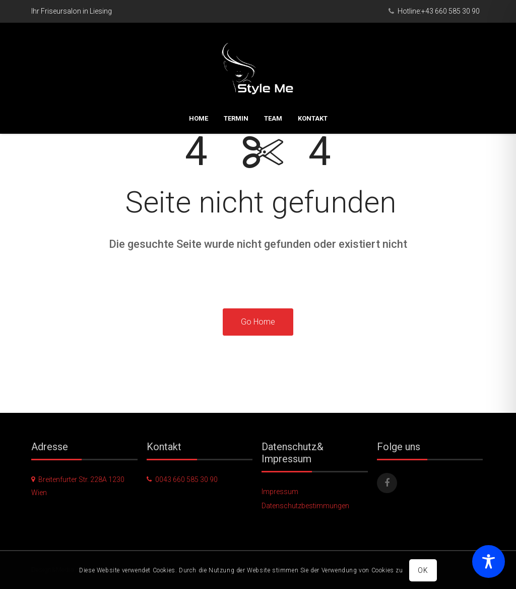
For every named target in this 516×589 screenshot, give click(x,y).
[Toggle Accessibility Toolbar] (488, 561)
